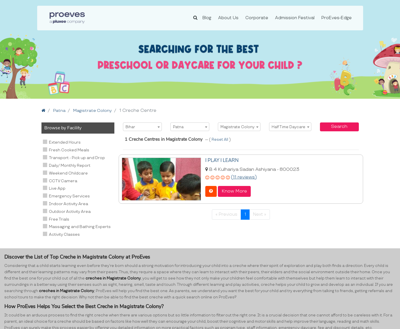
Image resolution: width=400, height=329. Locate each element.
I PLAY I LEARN (221, 160)
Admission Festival (295, 18)
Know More (234, 190)
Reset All (220, 139)
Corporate (256, 18)
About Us (228, 18)
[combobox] (142, 126)
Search (339, 126)
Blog (206, 18)
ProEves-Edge (336, 18)
